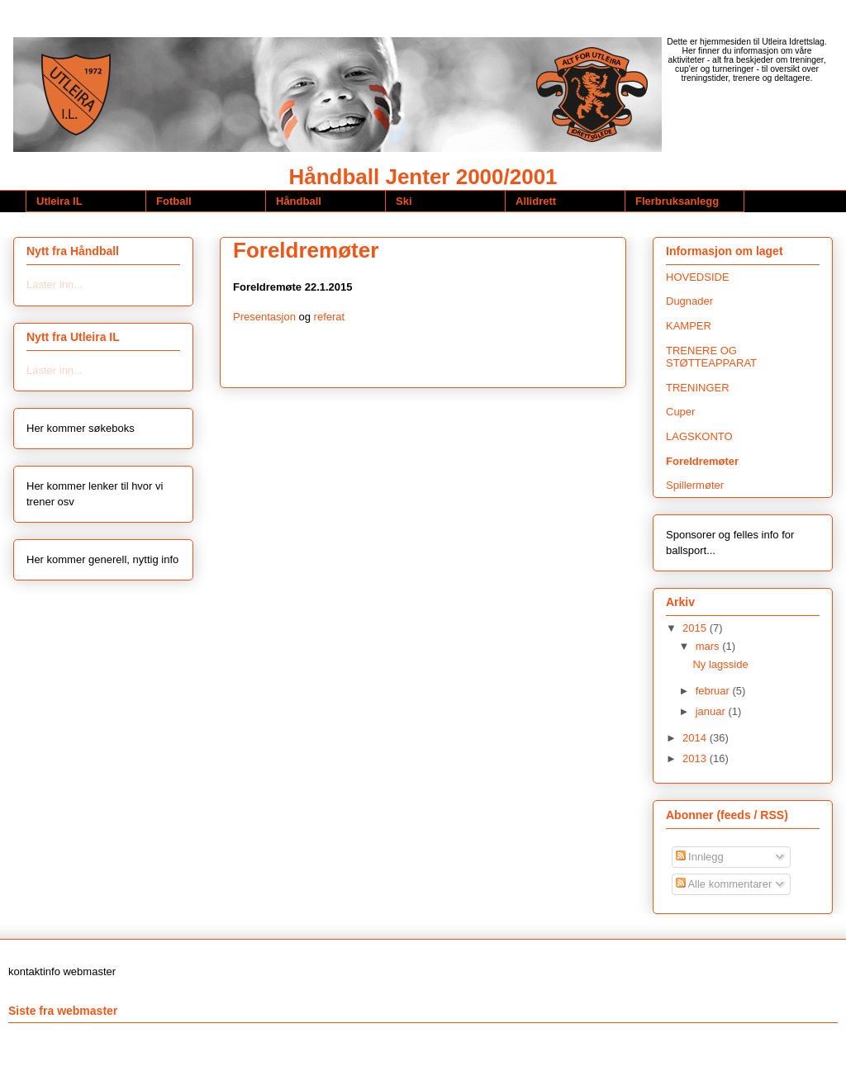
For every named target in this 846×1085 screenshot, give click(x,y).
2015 (696, 628)
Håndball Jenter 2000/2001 (422, 176)
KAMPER (688, 326)
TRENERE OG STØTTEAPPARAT (711, 357)
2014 (696, 738)
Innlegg (700, 856)
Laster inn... (54, 284)
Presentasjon (264, 316)
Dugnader (689, 301)
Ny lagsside (720, 664)
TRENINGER (698, 387)
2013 (696, 758)
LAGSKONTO (699, 436)
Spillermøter (695, 485)
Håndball (298, 201)
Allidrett (536, 201)
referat (329, 316)
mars (709, 646)
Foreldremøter (702, 461)
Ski (404, 201)
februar (714, 691)
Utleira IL (59, 201)
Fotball (174, 201)
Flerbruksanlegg (677, 201)
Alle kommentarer (724, 884)
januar (712, 711)
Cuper (680, 411)
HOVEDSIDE (698, 277)
